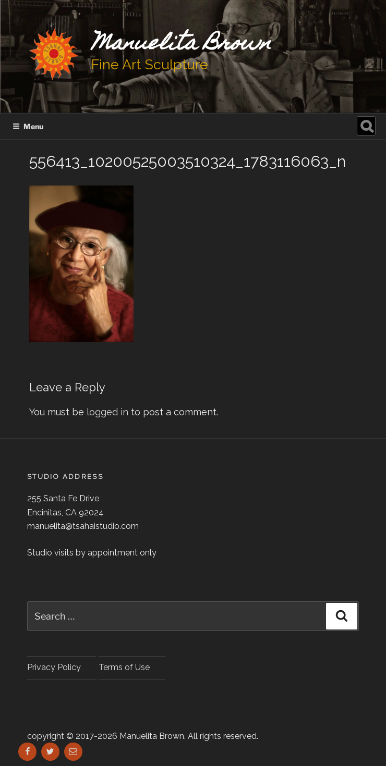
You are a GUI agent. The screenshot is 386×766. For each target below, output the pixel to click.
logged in (107, 411)
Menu (28, 126)
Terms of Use (124, 667)
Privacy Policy (54, 667)
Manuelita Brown (181, 44)
